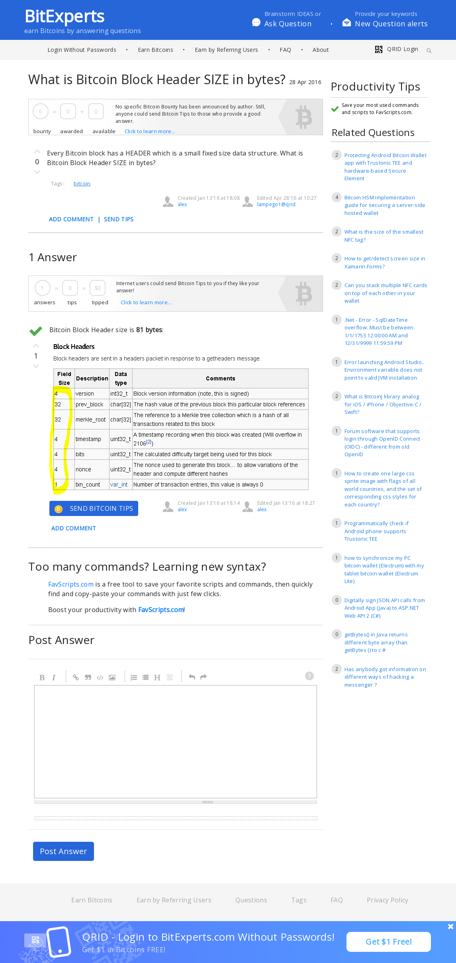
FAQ (285, 49)
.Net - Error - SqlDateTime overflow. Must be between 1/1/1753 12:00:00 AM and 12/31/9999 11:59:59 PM (379, 331)
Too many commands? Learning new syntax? (147, 566)
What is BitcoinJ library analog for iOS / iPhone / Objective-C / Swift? (383, 404)
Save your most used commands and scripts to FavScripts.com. (380, 109)
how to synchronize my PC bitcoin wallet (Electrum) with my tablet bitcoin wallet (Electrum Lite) (384, 569)
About (321, 49)
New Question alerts (391, 23)
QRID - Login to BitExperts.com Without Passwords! (208, 937)
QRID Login (396, 49)
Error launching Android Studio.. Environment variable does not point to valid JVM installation (384, 369)
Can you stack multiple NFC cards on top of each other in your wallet (386, 293)
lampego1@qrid (276, 204)
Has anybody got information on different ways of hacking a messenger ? (385, 677)
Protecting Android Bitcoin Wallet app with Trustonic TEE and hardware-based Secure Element (385, 167)
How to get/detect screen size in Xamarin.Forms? (385, 262)
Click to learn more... (150, 131)
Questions (251, 900)
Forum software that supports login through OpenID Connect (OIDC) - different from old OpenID (382, 442)
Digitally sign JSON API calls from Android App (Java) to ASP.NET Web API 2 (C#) (384, 608)
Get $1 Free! (389, 941)
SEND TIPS (119, 219)
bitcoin (82, 183)
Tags (299, 900)
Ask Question (287, 23)
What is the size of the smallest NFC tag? (384, 235)
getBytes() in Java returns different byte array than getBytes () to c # (376, 642)
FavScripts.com (71, 584)
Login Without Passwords (81, 49)
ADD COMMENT (71, 219)
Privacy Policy (387, 900)
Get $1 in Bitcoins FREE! (124, 949)
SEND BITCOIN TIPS (94, 508)
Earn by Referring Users (226, 49)
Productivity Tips (375, 87)
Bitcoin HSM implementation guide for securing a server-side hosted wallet (385, 205)
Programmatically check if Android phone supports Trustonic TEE (376, 531)
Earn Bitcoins (155, 49)
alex (182, 204)
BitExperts (64, 15)
